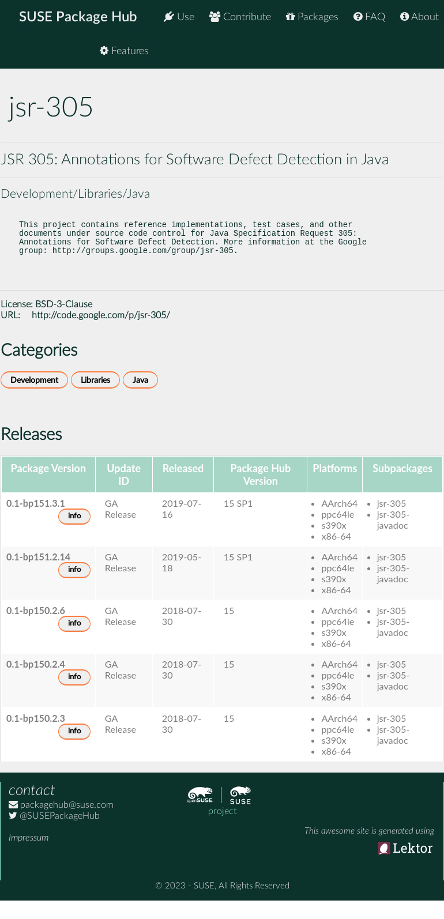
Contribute (240, 17)
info (74, 532)
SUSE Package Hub (78, 17)
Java (140, 396)
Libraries (95, 396)
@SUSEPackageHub (54, 832)
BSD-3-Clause (63, 320)
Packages (312, 17)
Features (414, 51)
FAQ (369, 17)
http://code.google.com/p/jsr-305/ (101, 331)
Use (179, 17)
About (419, 17)
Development (34, 396)
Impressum (28, 853)
